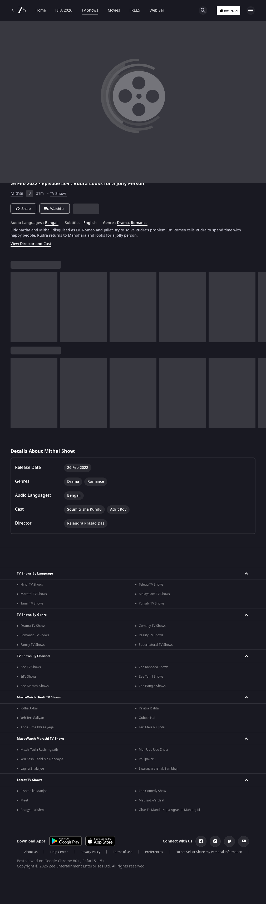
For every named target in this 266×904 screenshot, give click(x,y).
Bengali (51, 223)
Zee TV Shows (31, 667)
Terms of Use (122, 852)
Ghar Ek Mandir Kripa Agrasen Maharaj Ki (169, 809)
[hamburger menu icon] (251, 10)
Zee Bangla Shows (152, 686)
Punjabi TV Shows (151, 603)
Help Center (59, 852)
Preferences (154, 852)
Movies (114, 10)
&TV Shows (29, 676)
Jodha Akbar (29, 708)
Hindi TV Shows (32, 584)
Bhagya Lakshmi (33, 809)
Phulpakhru (147, 759)
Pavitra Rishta (149, 708)
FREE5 (135, 10)
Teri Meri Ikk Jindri (152, 727)
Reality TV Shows (151, 635)
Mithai (17, 193)
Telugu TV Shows (151, 584)
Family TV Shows (33, 644)
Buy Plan (228, 11)
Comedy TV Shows (152, 625)
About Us (31, 852)
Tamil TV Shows (32, 603)
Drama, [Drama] (123, 223)
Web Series (159, 10)
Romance (139, 223)
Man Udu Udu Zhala (153, 749)
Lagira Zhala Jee (32, 768)
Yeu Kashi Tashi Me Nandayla (42, 759)
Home (41, 10)
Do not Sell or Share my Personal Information (209, 852)
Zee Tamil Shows (151, 676)
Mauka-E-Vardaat (151, 800)
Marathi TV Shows (34, 594)
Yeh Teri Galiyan (32, 717)
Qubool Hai (147, 717)
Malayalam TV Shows (154, 594)
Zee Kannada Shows (153, 667)
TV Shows (90, 10)
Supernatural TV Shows (156, 644)
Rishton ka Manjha (34, 791)
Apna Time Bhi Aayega (37, 727)
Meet (24, 800)
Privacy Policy (90, 852)
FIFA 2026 (63, 10)
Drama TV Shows (33, 625)
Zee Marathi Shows (35, 686)
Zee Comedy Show (152, 791)
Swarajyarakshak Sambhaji (158, 768)
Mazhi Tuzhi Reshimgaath (39, 749)
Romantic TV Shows (35, 635)
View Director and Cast (31, 244)
